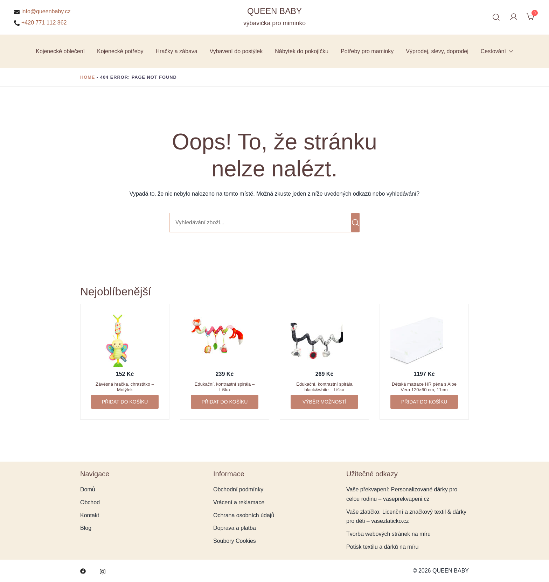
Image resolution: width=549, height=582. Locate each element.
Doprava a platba (234, 528)
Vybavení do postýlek (236, 51)
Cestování (493, 51)
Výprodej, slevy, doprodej (437, 51)
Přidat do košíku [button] (125, 402)
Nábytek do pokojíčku (301, 51)
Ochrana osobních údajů (243, 515)
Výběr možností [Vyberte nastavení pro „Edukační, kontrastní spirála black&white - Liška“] (324, 402)
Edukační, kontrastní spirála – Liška (225, 386)
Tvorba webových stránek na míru (388, 534)
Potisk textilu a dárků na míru (382, 547)
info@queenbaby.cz (42, 11)
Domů (87, 489)
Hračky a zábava (176, 51)
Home (87, 77)
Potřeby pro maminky (367, 51)
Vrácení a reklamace (238, 502)
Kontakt (89, 515)
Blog (85, 528)
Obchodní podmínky (238, 489)
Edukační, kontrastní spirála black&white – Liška (324, 386)
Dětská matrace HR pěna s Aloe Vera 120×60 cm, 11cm (424, 386)
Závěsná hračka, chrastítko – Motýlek (125, 386)
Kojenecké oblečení (60, 51)
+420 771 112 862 (40, 23)
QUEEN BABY (274, 11)
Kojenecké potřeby (120, 51)
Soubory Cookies (234, 541)
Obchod (90, 502)
